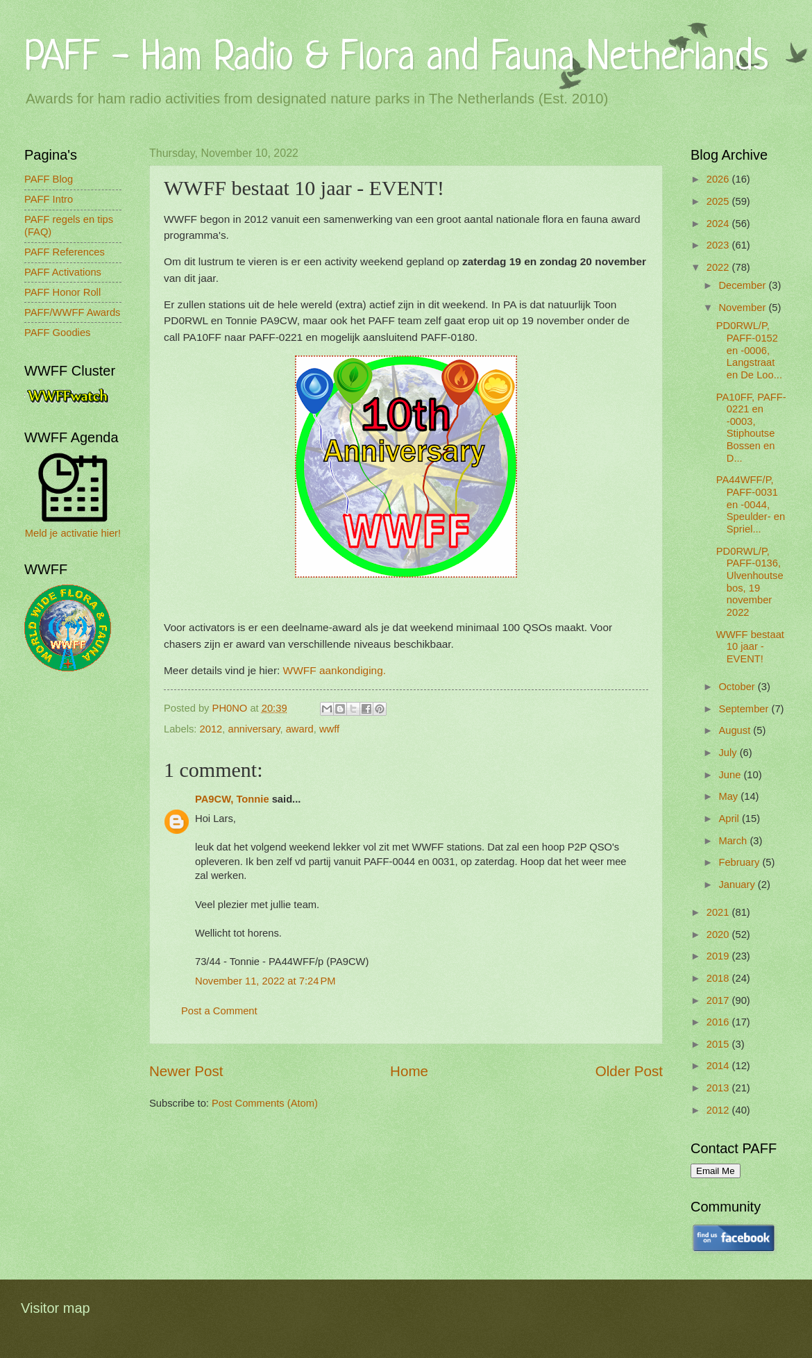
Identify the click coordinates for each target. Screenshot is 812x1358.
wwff (329, 729)
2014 (719, 1065)
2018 (719, 978)
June (730, 774)
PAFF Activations (62, 272)
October (737, 686)
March (734, 840)
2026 (719, 179)
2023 (719, 245)
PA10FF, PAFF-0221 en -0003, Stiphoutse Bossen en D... (751, 428)
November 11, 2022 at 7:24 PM (265, 981)
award (300, 729)
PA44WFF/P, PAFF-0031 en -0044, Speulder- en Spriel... (750, 504)
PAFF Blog (48, 179)
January (737, 884)
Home (409, 1071)
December (743, 285)
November (743, 307)
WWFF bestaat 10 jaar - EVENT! (750, 646)
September (744, 708)
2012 (211, 729)
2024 (719, 223)
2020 (719, 934)
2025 (719, 201)
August (735, 730)
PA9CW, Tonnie (232, 799)
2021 (719, 912)
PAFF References (64, 252)
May (729, 796)
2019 (719, 956)
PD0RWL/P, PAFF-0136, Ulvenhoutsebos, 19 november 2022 (750, 582)
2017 (719, 1000)
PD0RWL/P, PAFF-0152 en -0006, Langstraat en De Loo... (749, 350)
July (728, 752)
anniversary (254, 729)
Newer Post (186, 1071)
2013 (719, 1087)
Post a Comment (219, 1010)
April (730, 818)
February (740, 862)
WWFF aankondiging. (334, 670)
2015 (719, 1044)
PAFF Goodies (57, 332)
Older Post (629, 1071)
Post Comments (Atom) (265, 1103)
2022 (719, 267)
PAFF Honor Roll (62, 292)
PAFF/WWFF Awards (72, 312)
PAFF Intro (48, 199)
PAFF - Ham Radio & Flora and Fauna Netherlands (396, 59)
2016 (719, 1022)
